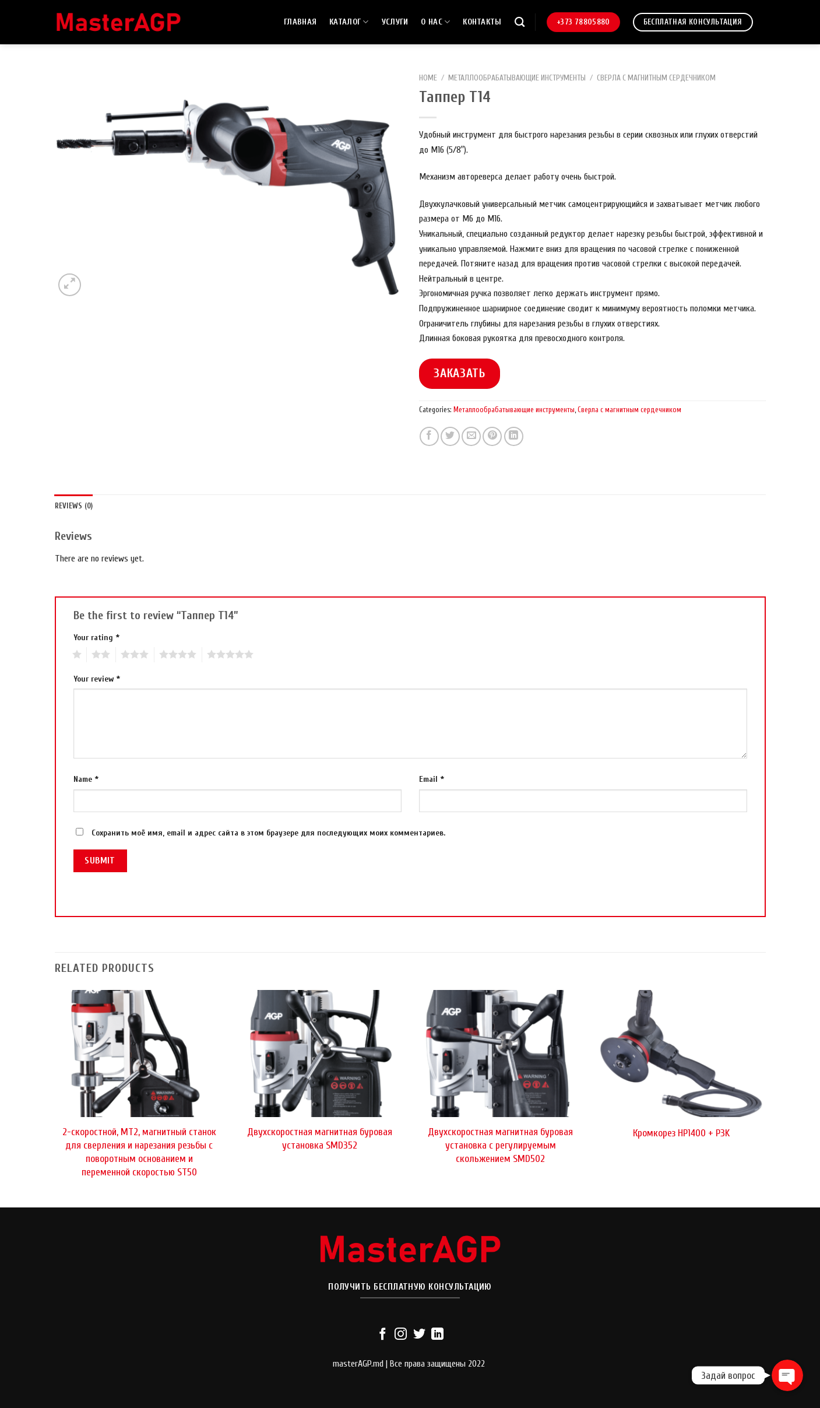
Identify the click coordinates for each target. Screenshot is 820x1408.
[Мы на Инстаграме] (401, 1335)
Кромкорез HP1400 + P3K (681, 1133)
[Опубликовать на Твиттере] (450, 436)
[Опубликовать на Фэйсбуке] (429, 436)
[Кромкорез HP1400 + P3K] (680, 1053)
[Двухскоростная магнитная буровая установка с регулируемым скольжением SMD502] (500, 1053)
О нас (435, 21)
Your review (96, 679)
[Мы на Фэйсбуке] (382, 1335)
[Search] (520, 22)
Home (428, 78)
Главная (300, 22)
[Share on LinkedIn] (513, 436)
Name (85, 779)
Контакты (482, 22)
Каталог (349, 21)
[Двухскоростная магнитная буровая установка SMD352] (319, 1053)
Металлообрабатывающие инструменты (517, 78)
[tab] (74, 506)
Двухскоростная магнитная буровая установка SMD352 (319, 1138)
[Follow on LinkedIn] (437, 1335)
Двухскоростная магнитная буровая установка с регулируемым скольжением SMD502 (500, 1145)
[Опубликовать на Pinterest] (492, 436)
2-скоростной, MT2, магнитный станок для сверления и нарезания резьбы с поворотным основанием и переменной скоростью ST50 (139, 1152)
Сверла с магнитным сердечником (656, 78)
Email (431, 779)
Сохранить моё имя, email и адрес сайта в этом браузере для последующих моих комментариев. (268, 833)
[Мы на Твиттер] (419, 1335)
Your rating (96, 637)
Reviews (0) (74, 506)
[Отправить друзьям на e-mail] (471, 436)
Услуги (395, 22)
